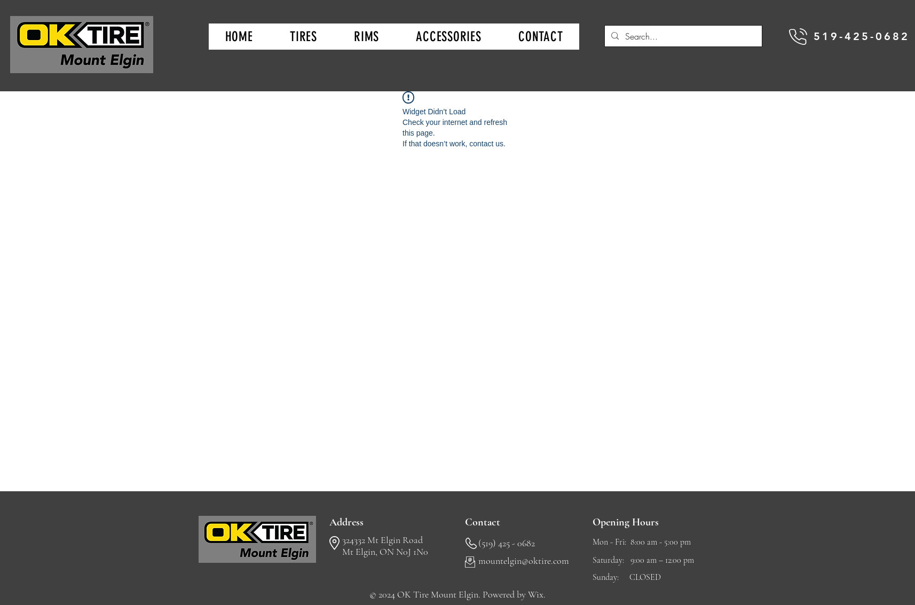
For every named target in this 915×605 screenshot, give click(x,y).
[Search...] (682, 36)
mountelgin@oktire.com (523, 561)
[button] (303, 36)
